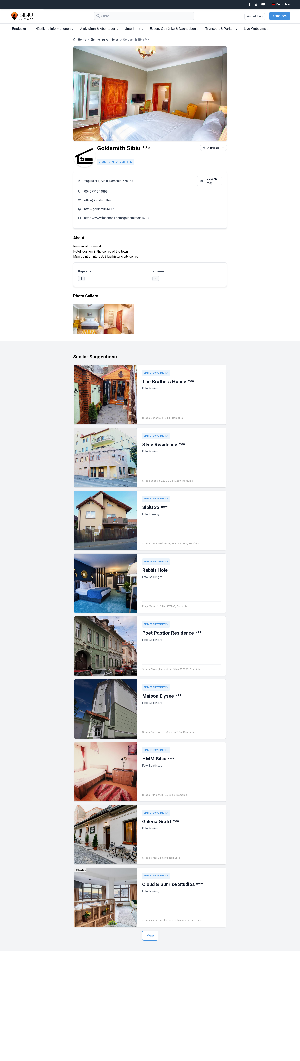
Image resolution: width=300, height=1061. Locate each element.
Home (82, 39)
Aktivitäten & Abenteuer (99, 28)
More (150, 935)
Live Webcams (256, 28)
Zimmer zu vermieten (104, 39)
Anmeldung (255, 16)
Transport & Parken (221, 28)
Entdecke (20, 28)
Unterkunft (134, 28)
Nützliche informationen (54, 28)
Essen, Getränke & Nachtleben (174, 28)
